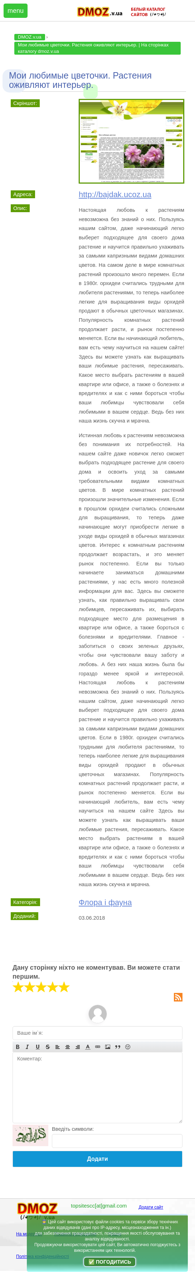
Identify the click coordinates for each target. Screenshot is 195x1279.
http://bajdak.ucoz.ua (115, 194)
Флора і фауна (105, 902)
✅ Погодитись (109, 1262)
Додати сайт (151, 1207)
